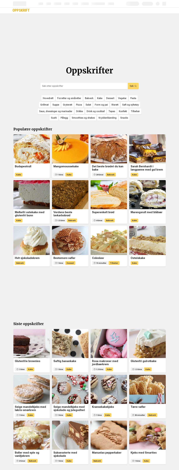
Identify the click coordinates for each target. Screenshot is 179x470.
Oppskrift (21, 10)
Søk (133, 86)
